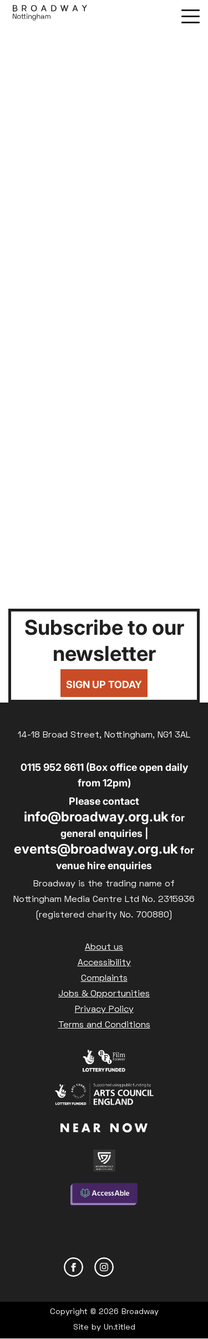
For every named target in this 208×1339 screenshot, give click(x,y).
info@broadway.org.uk (96, 817)
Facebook (73, 1267)
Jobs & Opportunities (104, 994)
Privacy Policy (104, 1010)
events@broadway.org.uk (96, 849)
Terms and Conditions (104, 1025)
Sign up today (104, 684)
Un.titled (119, 1327)
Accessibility (104, 963)
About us (104, 947)
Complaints (104, 978)
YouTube (134, 1267)
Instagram (104, 1267)
